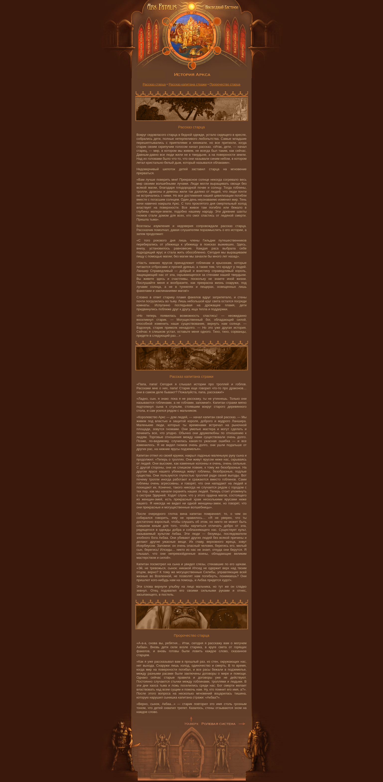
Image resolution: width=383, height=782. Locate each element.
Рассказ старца (154, 84)
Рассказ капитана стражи (188, 84)
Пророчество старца (225, 84)
